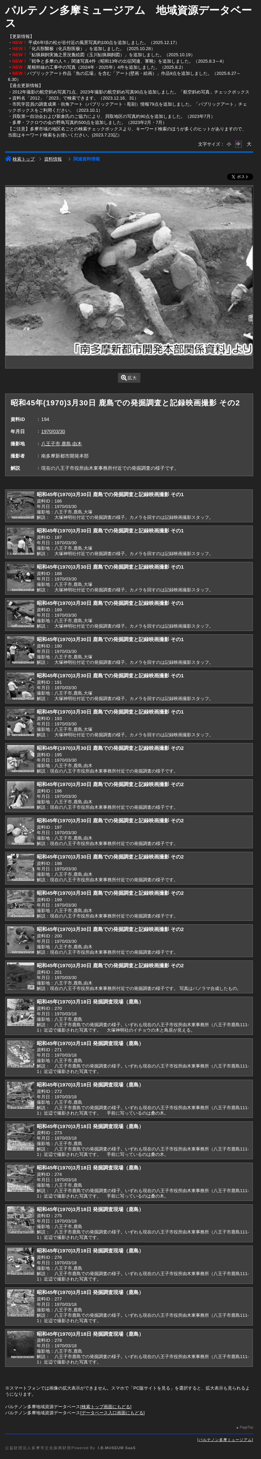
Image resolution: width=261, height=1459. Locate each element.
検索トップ (20, 159)
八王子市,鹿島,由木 (61, 443)
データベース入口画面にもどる (112, 1412)
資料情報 (53, 159)
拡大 (129, 378)
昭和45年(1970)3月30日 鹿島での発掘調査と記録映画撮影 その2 (110, 748)
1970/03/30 (53, 431)
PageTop (246, 1427)
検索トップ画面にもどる (106, 1406)
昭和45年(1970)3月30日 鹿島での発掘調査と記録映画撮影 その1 (110, 494)
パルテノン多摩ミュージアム (225, 1440)
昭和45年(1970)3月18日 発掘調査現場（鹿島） (90, 1002)
